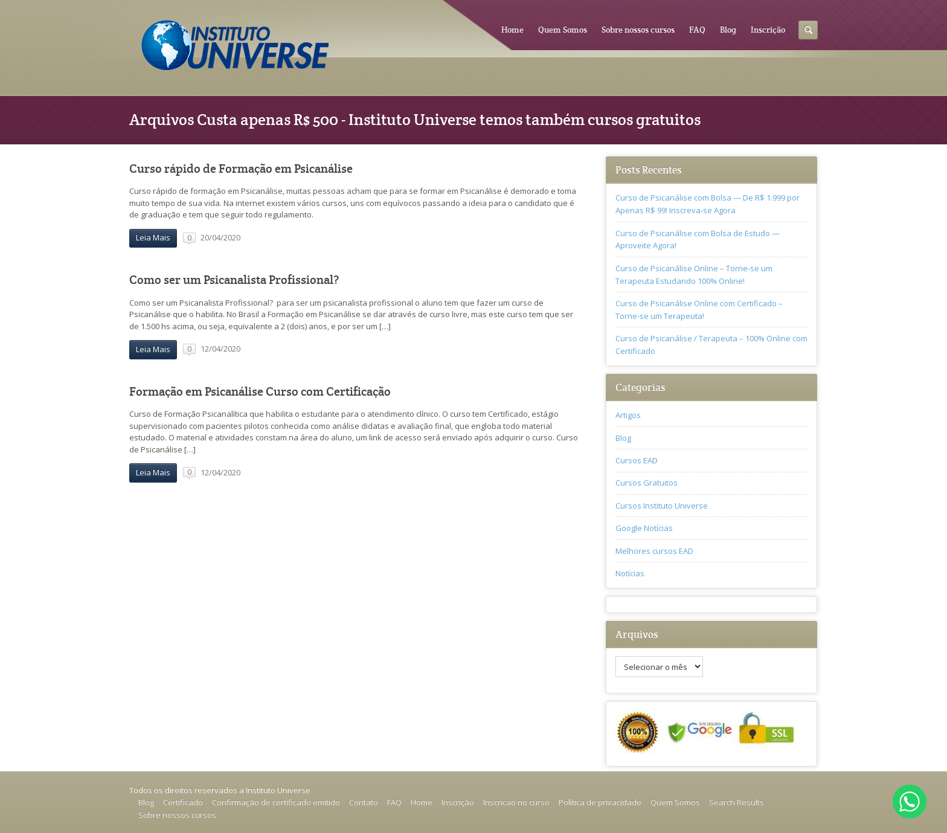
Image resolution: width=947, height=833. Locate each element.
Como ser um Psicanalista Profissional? (234, 280)
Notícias (629, 573)
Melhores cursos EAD (654, 550)
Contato (363, 802)
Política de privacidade (600, 802)
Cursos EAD (636, 460)
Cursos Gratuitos (646, 482)
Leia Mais (153, 237)
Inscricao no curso (516, 802)
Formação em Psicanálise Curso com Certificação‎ (260, 391)
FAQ (697, 29)
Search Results (736, 802)
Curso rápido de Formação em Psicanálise (241, 168)
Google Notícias (644, 528)
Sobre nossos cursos (638, 29)
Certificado (183, 802)
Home (512, 29)
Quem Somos (562, 29)
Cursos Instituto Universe (661, 505)
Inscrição (768, 29)
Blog (728, 29)
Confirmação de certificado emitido (276, 802)
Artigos (628, 415)
